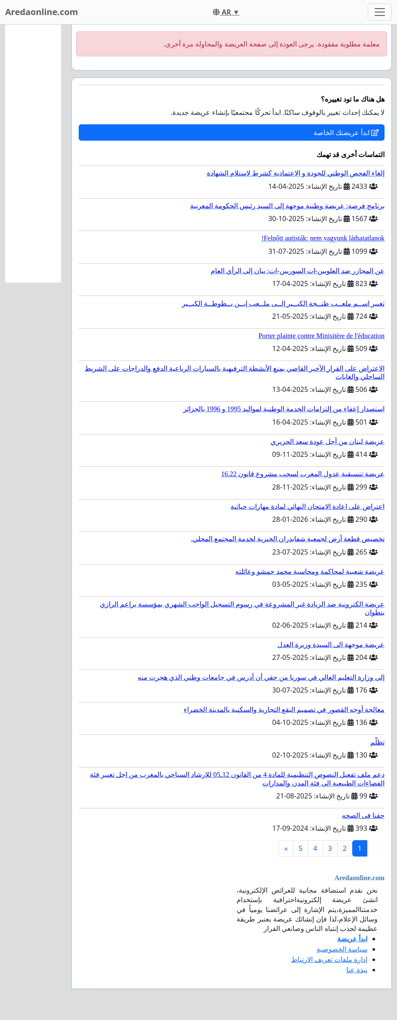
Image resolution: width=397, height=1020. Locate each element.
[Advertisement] (33, 154)
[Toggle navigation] (380, 12)
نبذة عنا (356, 969)
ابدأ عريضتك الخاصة (346, 132)
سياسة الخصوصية (342, 949)
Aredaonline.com (41, 12)
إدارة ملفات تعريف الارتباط (329, 959)
